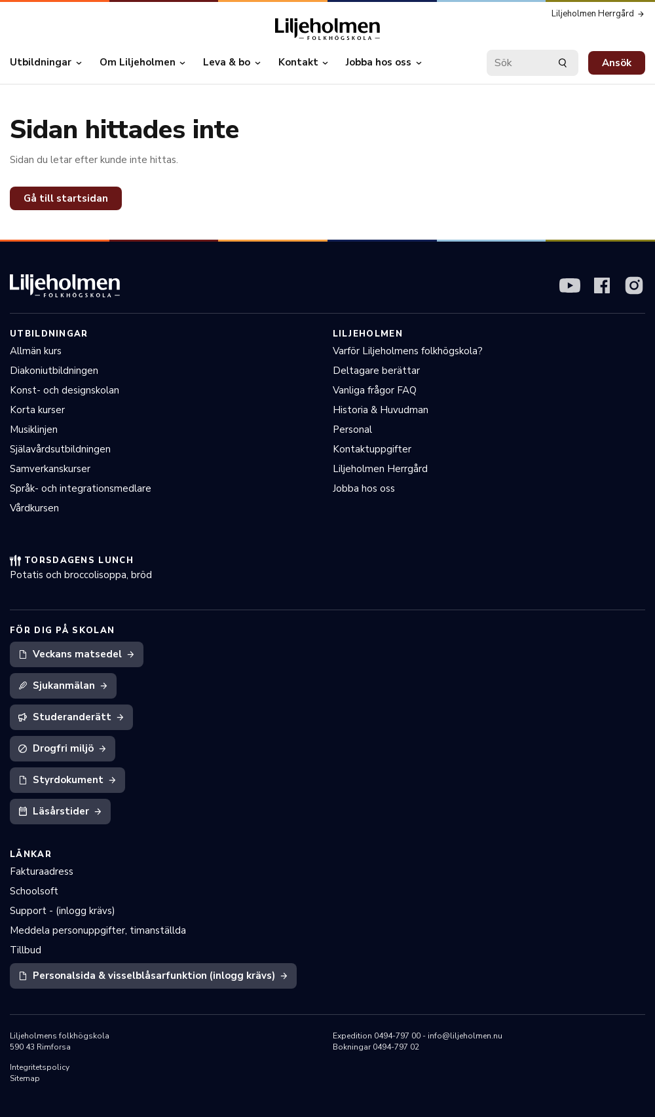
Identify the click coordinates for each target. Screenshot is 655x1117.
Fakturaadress (41, 871)
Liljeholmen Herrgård (380, 468)
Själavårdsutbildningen (60, 449)
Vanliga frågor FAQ (375, 390)
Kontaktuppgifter (372, 449)
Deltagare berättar (376, 370)
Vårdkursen (34, 508)
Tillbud (25, 950)
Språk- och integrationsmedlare (80, 488)
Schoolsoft (34, 891)
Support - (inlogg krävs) (62, 910)
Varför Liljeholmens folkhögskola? (408, 350)
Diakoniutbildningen (54, 370)
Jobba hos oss (364, 488)
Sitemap (25, 1078)
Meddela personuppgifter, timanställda (98, 930)
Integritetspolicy (39, 1067)
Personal (352, 429)
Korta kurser (37, 409)
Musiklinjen (34, 429)
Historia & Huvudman (380, 409)
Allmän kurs (36, 350)
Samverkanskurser (50, 468)
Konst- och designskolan (64, 390)
